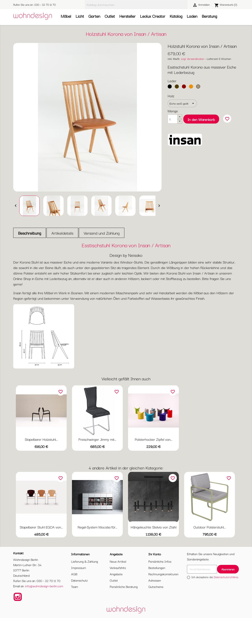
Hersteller (127, 16)
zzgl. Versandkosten (192, 58)
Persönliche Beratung (124, 586)
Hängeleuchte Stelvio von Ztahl (153, 527)
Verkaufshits (118, 567)
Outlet (110, 16)
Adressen (154, 580)
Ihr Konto (154, 553)
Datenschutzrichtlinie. (226, 577)
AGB (74, 573)
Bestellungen (156, 567)
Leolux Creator (152, 16)
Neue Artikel (118, 561)
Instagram (18, 597)
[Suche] (136, 5)
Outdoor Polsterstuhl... (209, 527)
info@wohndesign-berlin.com (44, 585)
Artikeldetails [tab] (62, 233)
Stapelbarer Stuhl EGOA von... (41, 527)
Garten (94, 16)
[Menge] (172, 119)
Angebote (116, 573)
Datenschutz (79, 580)
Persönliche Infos (159, 561)
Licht (80, 16)
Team (74, 586)
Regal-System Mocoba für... (97, 527)
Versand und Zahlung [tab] (101, 233)
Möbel (66, 16)
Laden (192, 16)
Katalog (176, 16)
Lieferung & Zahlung (84, 561)
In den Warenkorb (201, 119)
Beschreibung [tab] (29, 233)
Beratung (209, 16)
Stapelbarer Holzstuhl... (41, 439)
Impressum (78, 567)
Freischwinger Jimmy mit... (97, 439)
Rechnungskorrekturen (163, 573)
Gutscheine (155, 586)
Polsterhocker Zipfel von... (153, 439)
